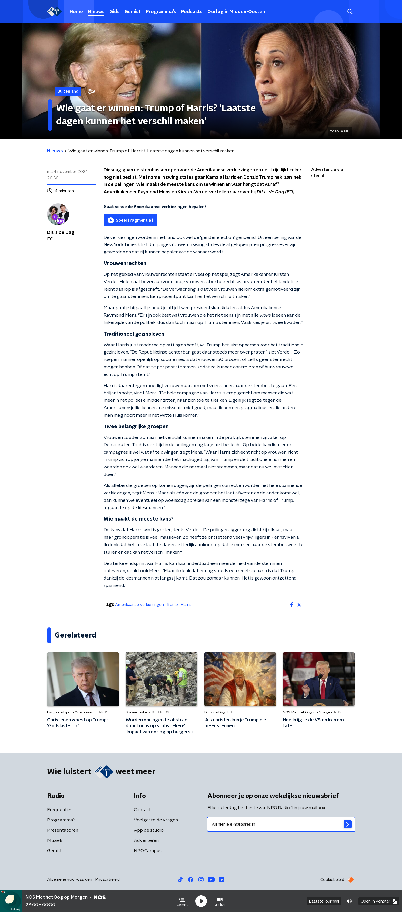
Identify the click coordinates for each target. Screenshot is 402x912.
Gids (114, 11)
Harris (186, 605)
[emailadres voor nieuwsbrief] (281, 824)
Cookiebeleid (332, 880)
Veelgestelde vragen (156, 820)
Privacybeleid (107, 879)
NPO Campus (148, 851)
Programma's (161, 11)
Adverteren (146, 840)
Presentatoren (62, 830)
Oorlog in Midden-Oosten (236, 11)
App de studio (149, 830)
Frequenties (59, 810)
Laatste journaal (324, 901)
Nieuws (96, 11)
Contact (142, 810)
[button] (182, 901)
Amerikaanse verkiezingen (139, 605)
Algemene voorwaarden (69, 879)
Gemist (133, 11)
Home (76, 11)
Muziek (54, 840)
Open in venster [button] (379, 901)
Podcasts (191, 11)
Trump (172, 605)
